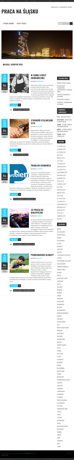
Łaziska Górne (61, 322)
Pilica (59, 348)
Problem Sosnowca (41, 165)
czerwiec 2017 (61, 216)
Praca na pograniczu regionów (63, 95)
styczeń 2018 (61, 198)
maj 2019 (59, 155)
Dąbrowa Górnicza (63, 267)
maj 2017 (59, 219)
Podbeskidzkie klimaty (42, 255)
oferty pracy (16, 109)
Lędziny (59, 316)
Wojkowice (60, 429)
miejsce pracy (16, 244)
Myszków (60, 336)
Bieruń (59, 238)
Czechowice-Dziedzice (63, 255)
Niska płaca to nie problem (64, 121)
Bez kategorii (61, 232)
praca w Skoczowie (24, 290)
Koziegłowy (60, 301)
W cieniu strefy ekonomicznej (38, 76)
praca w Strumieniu (18, 155)
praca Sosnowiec (17, 199)
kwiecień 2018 (61, 190)
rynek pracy (25, 155)
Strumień (39, 126)
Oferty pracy (21, 23)
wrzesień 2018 (61, 175)
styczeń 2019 (61, 164)
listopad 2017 (61, 201)
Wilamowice (60, 420)
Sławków (39, 216)
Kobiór (59, 296)
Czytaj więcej (14, 105)
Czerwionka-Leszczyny (64, 261)
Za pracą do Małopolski (37, 211)
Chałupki (60, 246)
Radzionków (60, 368)
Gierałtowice (61, 269)
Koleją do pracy (65, 117)
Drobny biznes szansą (63, 83)
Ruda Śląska (60, 371)
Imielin (59, 275)
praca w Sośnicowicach (24, 109)
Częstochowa (61, 264)
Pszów (59, 356)
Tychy (59, 414)
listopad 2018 (61, 169)
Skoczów (39, 258)
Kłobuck (59, 290)
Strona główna (8, 23)
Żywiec (59, 446)
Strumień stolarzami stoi (42, 122)
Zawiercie (60, 441)
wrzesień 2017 (61, 207)
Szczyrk (59, 406)
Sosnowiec (40, 169)
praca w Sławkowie (24, 244)
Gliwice (59, 272)
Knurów (59, 293)
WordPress (27, 453)
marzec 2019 (61, 158)
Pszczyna (60, 354)
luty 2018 (60, 196)
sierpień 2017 (61, 210)
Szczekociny (61, 403)
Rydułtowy (60, 377)
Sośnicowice (40, 81)
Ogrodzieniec (61, 339)
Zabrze (59, 435)
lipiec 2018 (60, 181)
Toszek (59, 412)
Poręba (59, 351)
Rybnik (59, 374)
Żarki (58, 438)
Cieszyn (59, 252)
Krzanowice (60, 304)
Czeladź (59, 258)
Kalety (59, 284)
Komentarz (4, 88)
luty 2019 (60, 161)
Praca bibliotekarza (63, 99)
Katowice (60, 287)
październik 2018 (62, 172)
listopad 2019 (61, 152)
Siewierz (59, 383)
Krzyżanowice (61, 310)
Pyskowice (60, 359)
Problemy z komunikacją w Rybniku (64, 103)
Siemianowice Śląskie (63, 380)
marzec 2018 (61, 193)
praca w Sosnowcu (25, 199)
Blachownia (60, 240)
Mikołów (59, 330)
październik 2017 (62, 204)
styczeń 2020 (61, 146)
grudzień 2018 (61, 167)
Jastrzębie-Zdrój (62, 278)
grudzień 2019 (61, 149)
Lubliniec (60, 319)
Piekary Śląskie (61, 345)
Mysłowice (60, 333)
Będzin (59, 229)
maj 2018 (59, 187)
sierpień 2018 (61, 178)
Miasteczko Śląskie (63, 327)
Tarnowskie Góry (62, 409)
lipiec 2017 (60, 213)
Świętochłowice (62, 400)
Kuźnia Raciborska (62, 313)
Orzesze (59, 342)
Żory (58, 444)
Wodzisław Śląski (62, 426)
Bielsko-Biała (61, 235)
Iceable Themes (4, 455)
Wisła (59, 423)
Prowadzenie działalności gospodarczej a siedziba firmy (64, 89)
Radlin (59, 365)
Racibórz (60, 362)
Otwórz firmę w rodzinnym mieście (64, 125)
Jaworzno (60, 281)
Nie (4, 85)
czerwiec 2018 (61, 184)
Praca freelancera (61, 135)
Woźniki (59, 432)
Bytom (59, 243)
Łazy (58, 325)
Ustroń (59, 417)
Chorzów (60, 249)
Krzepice (59, 307)
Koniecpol (60, 298)
